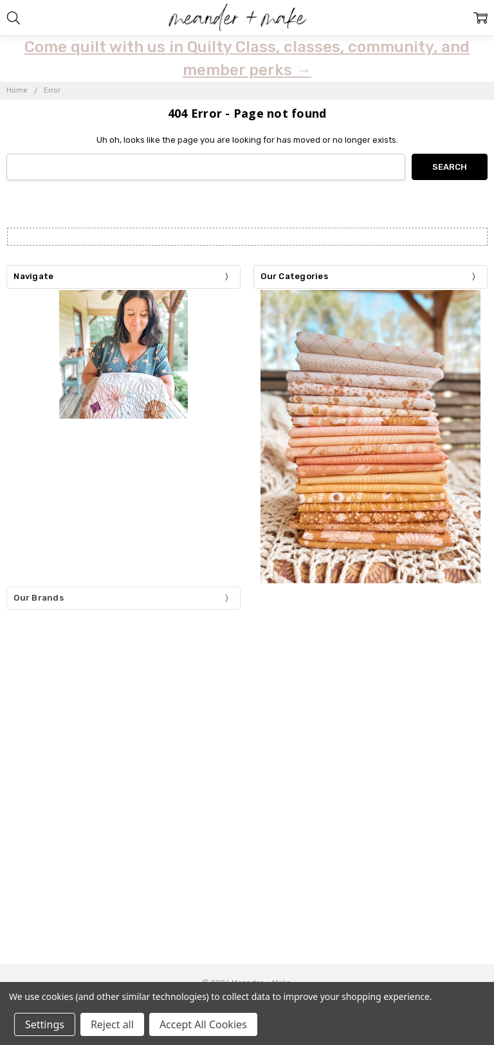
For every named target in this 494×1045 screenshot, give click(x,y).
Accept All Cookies (203, 1024)
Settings (44, 1024)
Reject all (112, 1024)
